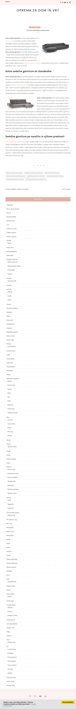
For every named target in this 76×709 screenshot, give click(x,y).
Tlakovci (10, 274)
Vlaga (8, 632)
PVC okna (10, 432)
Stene (8, 575)
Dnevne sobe (11, 469)
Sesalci (9, 555)
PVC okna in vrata (12, 520)
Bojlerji (10, 381)
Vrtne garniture (12, 657)
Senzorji (9, 551)
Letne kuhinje (12, 346)
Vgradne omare (12, 446)
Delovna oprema (11, 236)
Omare (9, 444)
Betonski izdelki (11, 217)
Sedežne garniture (34, 27)
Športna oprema (11, 567)
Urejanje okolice (11, 605)
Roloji (8, 547)
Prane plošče (11, 270)
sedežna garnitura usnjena (35, 176)
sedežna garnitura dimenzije (16, 176)
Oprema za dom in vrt (38, 10)
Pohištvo (9, 467)
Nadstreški (10, 363)
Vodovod (9, 636)
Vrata (8, 640)
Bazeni (8, 213)
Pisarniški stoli (12, 581)
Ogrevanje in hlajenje (13, 378)
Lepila (8, 355)
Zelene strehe (11, 681)
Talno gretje (11, 409)
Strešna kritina (11, 586)
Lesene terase (12, 649)
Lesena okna (11, 424)
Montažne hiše (12, 281)
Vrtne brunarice (11, 677)
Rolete (8, 543)
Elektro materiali (13, 262)
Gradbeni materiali (12, 259)
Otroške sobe (11, 481)
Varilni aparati (11, 620)
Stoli (8, 579)
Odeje (9, 500)
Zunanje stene (11, 685)
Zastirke (10, 673)
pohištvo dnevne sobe (52, 172)
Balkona (10, 292)
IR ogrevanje (11, 385)
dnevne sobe (9, 41)
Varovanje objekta (12, 624)
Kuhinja (9, 344)
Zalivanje (10, 669)
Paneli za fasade (11, 459)
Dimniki (9, 240)
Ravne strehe (10, 531)
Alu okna (10, 420)
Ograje (8, 374)
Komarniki (10, 320)
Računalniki (10, 527)
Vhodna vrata (10, 628)
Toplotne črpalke (13, 413)
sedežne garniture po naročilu (36, 179)
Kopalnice (9, 328)
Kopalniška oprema (12, 332)
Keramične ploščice (12, 308)
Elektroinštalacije (12, 251)
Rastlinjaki (11, 653)
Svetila (8, 590)
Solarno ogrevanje (12, 559)
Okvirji (8, 440)
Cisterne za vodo (12, 228)
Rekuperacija (11, 515)
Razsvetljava (10, 535)
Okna (8, 417)
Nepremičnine (11, 367)
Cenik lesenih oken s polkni (17, 189)
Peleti (9, 401)
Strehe (9, 300)
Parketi (10, 596)
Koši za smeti (10, 336)
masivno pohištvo (13, 477)
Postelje (9, 498)
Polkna (9, 428)
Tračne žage (10, 601)
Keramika (9, 312)
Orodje (9, 451)
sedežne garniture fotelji (55, 176)
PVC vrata (9, 523)
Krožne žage (10, 340)
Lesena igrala (10, 359)
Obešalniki (10, 371)
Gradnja (9, 278)
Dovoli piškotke (68, 702)
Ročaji (8, 539)
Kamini (10, 389)
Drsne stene (10, 247)
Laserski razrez (11, 351)
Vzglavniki (11, 504)
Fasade (10, 296)
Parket (8, 463)
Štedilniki (9, 571)
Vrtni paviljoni (12, 661)
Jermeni (9, 304)
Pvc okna (66, 189)
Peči (9, 397)
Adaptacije (10, 205)
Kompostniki (10, 324)
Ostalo (8, 455)
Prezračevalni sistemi (13, 513)
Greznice (9, 285)
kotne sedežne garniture (14, 172)
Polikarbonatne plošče (14, 266)
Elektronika (10, 255)
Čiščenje (10, 607)
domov (7, 1)
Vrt (7, 647)
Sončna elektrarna (12, 563)
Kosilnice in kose (13, 615)
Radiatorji (10, 405)
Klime (8, 316)
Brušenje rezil (11, 221)
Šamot (9, 243)
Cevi (8, 225)
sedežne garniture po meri (32, 63)
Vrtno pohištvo (12, 665)
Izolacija (9, 289)
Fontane (10, 611)
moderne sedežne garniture (34, 172)
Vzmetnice (11, 508)
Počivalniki (11, 485)
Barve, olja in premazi (13, 209)
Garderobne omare (13, 473)
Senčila (10, 436)
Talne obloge (10, 594)
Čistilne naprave (11, 232)
